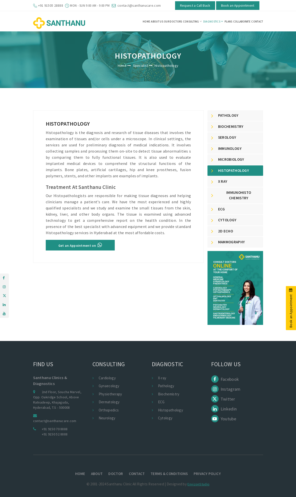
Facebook (225, 379)
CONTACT (257, 21)
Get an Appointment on (80, 245)
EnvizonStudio (198, 484)
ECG (161, 402)
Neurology (107, 418)
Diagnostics (213, 21)
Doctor (115, 473)
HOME (146, 21)
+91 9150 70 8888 (55, 429)
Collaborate (241, 21)
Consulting (192, 21)
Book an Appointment (237, 5)
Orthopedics (109, 410)
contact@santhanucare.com (139, 5)
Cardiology (107, 378)
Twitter (223, 399)
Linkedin (224, 409)
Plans (228, 21)
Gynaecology (109, 386)
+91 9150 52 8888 (55, 434)
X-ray (162, 378)
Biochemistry (169, 394)
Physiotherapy (110, 394)
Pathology (166, 386)
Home (122, 65)
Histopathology (170, 410)
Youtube (223, 419)
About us (157, 21)
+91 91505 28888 (50, 5)
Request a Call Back (195, 5)
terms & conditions (169, 473)
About (97, 473)
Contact (137, 473)
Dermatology (109, 402)
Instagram (226, 389)
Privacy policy (207, 473)
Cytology (165, 418)
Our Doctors (173, 21)
